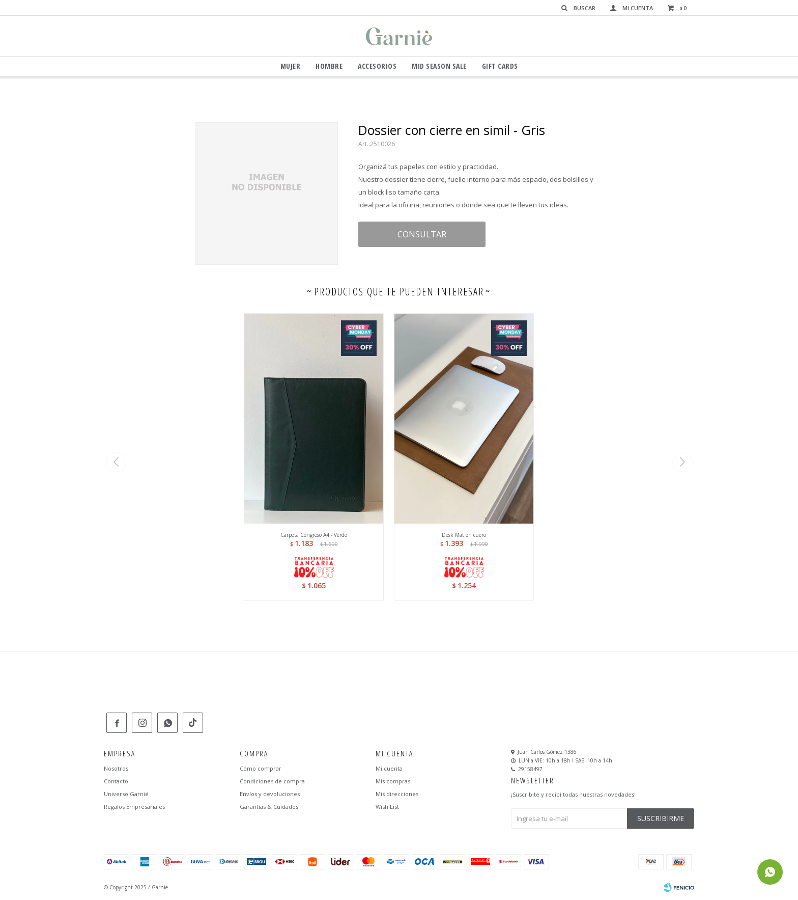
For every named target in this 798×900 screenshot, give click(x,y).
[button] (682, 462)
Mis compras (393, 781)
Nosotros (116, 768)
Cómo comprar (260, 768)
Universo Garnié (126, 794)
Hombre (329, 66)
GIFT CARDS (500, 66)
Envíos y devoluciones (270, 794)
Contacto (116, 781)
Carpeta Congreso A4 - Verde (313, 534)
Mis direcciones (397, 794)
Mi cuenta (389, 768)
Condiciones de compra (272, 781)
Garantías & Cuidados (269, 806)
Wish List (387, 806)
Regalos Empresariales (134, 806)
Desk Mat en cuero (464, 534)
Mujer (290, 66)
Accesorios (377, 66)
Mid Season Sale (439, 66)
